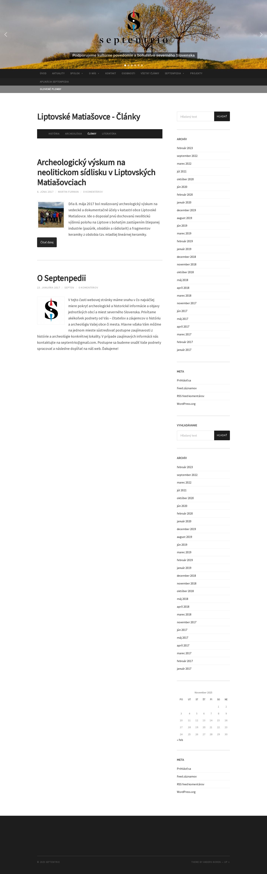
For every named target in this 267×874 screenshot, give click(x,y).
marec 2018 (184, 295)
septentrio (53, 861)
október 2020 (185, 179)
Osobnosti (128, 73)
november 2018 (186, 264)
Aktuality (58, 73)
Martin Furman (68, 191)
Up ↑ (227, 861)
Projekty (196, 73)
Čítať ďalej (46, 242)
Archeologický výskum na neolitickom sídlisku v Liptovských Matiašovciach (96, 172)
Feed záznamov (187, 388)
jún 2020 (182, 187)
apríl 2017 (183, 326)
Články (92, 133)
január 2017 (184, 350)
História (54, 133)
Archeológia (73, 133)
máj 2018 (182, 280)
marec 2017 (184, 334)
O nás (94, 73)
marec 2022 (184, 163)
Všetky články (150, 73)
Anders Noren (212, 861)
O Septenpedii (61, 278)
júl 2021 (182, 171)
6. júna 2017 (45, 191)
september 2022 (187, 156)
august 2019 (184, 218)
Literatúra (109, 133)
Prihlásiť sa (184, 380)
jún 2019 (182, 225)
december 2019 (186, 210)
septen (69, 287)
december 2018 (186, 257)
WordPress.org (186, 404)
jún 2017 (182, 311)
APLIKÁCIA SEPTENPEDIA (54, 81)
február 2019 (185, 241)
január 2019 (184, 249)
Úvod (43, 73)
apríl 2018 (183, 288)
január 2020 (184, 202)
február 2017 (185, 342)
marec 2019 (184, 233)
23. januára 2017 (48, 287)
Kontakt (110, 73)
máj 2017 (182, 319)
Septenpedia (175, 73)
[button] (6, 34)
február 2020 (185, 194)
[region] (133, 34)
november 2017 (186, 303)
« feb (180, 740)
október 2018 (185, 272)
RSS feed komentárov (190, 396)
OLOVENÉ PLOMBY (50, 89)
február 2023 (185, 148)
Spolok (76, 73)
